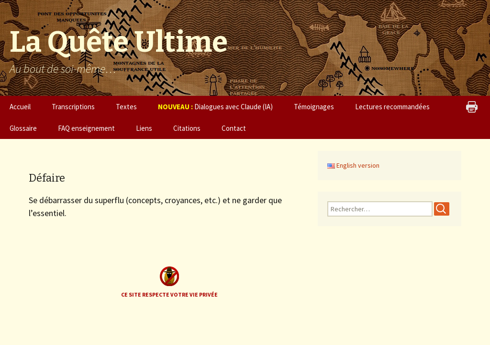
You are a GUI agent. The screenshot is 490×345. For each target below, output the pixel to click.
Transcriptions (73, 106)
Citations (186, 128)
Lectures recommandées (392, 106)
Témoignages (314, 106)
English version (353, 165)
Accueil (20, 106)
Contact (234, 128)
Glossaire (23, 128)
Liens (144, 128)
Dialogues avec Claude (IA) (215, 106)
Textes (126, 106)
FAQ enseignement (86, 128)
